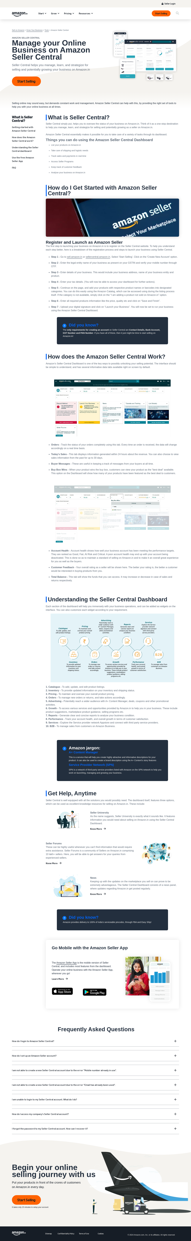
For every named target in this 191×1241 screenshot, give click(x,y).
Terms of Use (84, 1234)
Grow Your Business (34, 30)
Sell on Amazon (18, 30)
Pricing (67, 13)
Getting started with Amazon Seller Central (23, 129)
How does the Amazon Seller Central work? (23, 139)
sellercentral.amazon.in (98, 257)
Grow (54, 13)
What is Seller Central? (22, 118)
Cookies (101, 1234)
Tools (47, 30)
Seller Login (169, 3)
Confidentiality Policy (66, 1234)
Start (41, 13)
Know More (96, 828)
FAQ (14, 167)
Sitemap (48, 1234)
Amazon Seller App (66, 962)
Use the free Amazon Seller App (23, 159)
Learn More (58, 978)
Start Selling (161, 13)
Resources (84, 13)
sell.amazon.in (74, 257)
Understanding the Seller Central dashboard (25, 149)
